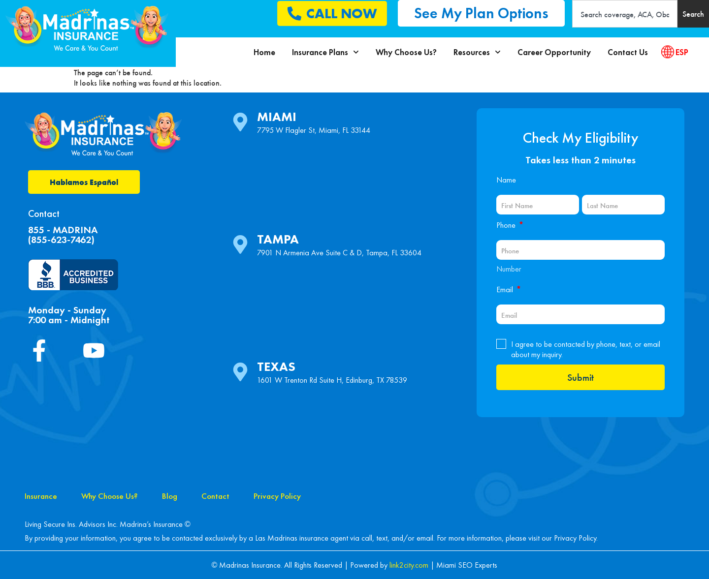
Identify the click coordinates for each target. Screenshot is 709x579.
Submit (580, 377)
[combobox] (624, 14)
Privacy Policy (277, 496)
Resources (477, 52)
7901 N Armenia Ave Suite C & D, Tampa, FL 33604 (339, 252)
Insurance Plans (325, 52)
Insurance (41, 496)
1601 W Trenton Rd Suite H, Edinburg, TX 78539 (332, 380)
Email (508, 289)
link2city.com (408, 565)
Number (508, 269)
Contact (215, 496)
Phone (510, 224)
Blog (169, 496)
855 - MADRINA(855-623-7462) (62, 234)
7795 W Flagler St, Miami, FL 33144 (313, 130)
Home (264, 52)
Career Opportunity (554, 52)
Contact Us (628, 52)
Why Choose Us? (406, 52)
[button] (481, 13)
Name (506, 180)
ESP (682, 52)
